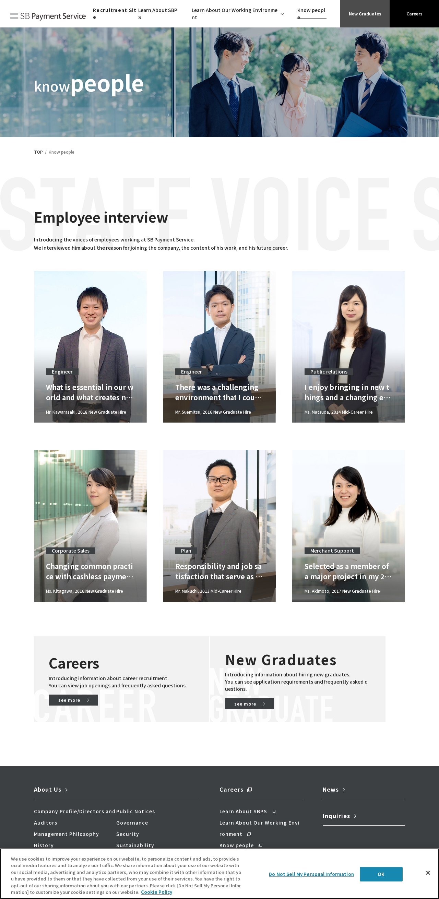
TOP (38, 152)
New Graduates (365, 13)
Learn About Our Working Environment (234, 13)
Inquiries (336, 806)
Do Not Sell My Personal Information (311, 876)
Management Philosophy (66, 823)
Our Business (51, 846)
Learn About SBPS (157, 13)
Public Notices (135, 801)
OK (381, 876)
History (44, 835)
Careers (414, 13)
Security (127, 823)
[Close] (428, 874)
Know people (311, 13)
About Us (47, 779)
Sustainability (135, 835)
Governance (132, 812)
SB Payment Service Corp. (48, 18)
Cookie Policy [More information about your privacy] (156, 893)
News (331, 779)
